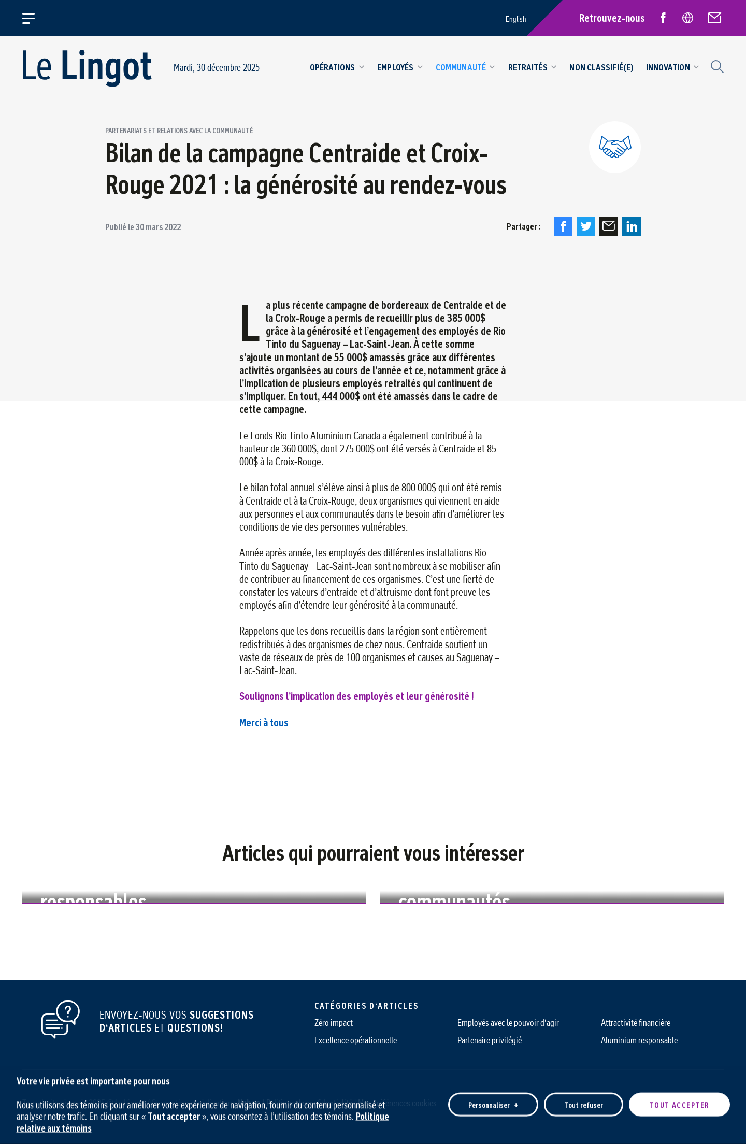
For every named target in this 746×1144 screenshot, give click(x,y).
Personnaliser (493, 1098)
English (516, 19)
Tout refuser (584, 1098)
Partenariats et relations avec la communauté (179, 131)
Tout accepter (679, 1098)
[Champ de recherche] (716, 65)
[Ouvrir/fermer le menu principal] (34, 18)
